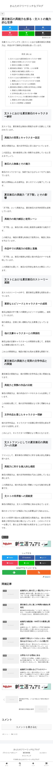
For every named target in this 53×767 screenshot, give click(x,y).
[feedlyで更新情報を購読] (14, 575)
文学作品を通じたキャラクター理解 (24, 96)
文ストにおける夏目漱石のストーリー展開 (25, 79)
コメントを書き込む (26, 731)
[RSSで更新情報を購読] (39, 575)
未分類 (5, 540)
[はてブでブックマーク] (43, 28)
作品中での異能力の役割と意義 (22, 76)
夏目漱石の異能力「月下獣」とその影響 (24, 69)
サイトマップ (26, 760)
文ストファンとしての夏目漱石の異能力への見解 (27, 99)
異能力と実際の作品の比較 (21, 93)
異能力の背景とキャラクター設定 (23, 62)
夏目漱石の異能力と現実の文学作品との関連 (25, 89)
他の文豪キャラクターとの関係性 (23, 86)
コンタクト (43, 757)
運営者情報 (26, 757)
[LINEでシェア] (26, 33)
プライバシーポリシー (10, 757)
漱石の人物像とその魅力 (20, 66)
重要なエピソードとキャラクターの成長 (26, 82)
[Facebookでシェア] (26, 28)
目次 (23, 54)
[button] (43, 33)
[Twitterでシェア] (10, 28)
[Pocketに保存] (10, 33)
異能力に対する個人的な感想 (22, 103)
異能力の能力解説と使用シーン (22, 72)
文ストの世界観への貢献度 (21, 106)
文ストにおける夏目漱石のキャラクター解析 (25, 59)
